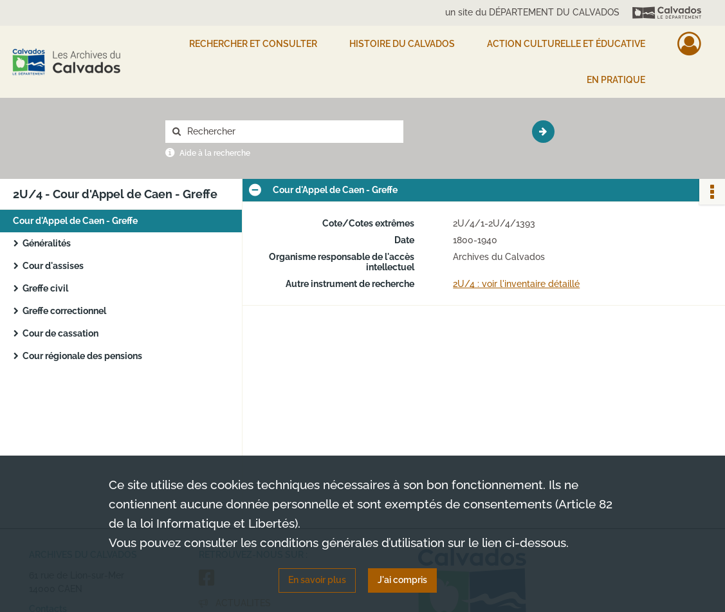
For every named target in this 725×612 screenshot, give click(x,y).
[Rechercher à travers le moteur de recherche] (290, 131)
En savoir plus (317, 580)
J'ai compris (402, 580)
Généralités (47, 243)
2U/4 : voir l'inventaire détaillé (516, 284)
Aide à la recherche (214, 153)
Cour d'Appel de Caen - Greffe (75, 221)
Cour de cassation (60, 333)
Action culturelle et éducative (566, 44)
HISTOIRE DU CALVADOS (402, 44)
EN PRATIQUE (616, 80)
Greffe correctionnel (64, 311)
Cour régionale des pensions (82, 356)
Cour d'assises (53, 266)
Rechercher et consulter (253, 44)
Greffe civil (45, 288)
